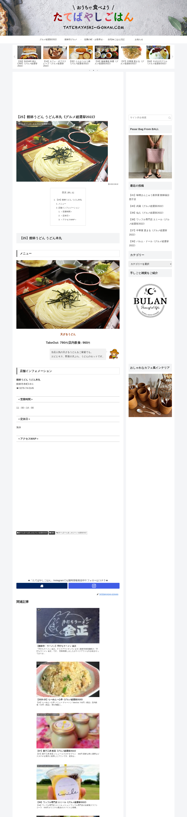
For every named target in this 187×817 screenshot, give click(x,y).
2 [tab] (93, 70)
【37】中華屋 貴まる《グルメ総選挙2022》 (148, 232)
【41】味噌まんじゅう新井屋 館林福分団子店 (149, 197)
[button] (169, 118)
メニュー (62, 204)
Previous (14, 56)
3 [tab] (97, 70)
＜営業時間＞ (66, 212)
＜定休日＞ (65, 216)
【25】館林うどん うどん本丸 (69, 200)
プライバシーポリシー (149, 810)
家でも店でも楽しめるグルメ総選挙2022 (32, 534)
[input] (150, 117)
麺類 (51, 534)
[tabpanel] (29, 56)
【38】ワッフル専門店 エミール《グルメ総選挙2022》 (149, 221)
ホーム (135, 810)
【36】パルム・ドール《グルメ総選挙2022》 (149, 243)
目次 (64, 192)
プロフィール (166, 810)
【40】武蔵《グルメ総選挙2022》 (147, 206)
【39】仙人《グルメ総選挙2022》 (147, 212)
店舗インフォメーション (69, 208)
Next (172, 56)
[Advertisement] (68, 93)
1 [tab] (89, 70)
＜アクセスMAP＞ (68, 221)
